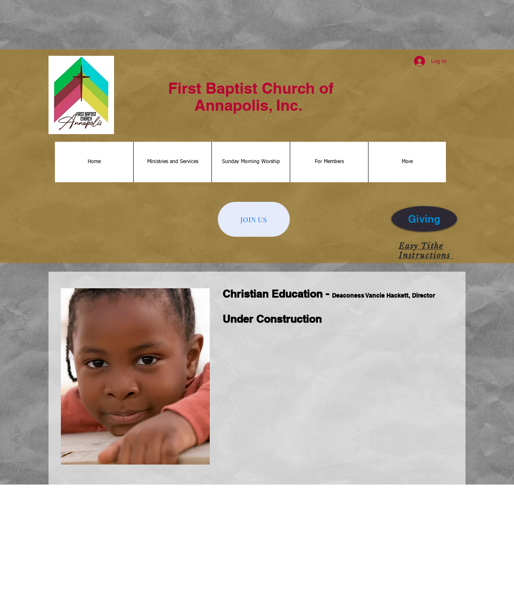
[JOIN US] (254, 219)
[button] (172, 162)
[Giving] (424, 219)
